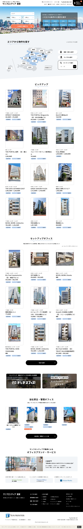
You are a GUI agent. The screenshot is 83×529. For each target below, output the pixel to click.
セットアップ (63, 4)
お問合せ (29, 524)
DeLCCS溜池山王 (62, 115)
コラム (67, 508)
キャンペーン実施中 (55, 508)
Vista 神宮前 (60, 152)
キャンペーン (69, 4)
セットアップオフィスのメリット (71, 246)
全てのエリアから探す (73, 42)
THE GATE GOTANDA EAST (15, 189)
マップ (53, 4)
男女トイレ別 (71, 21)
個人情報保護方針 (22, 524)
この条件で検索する (22, 26)
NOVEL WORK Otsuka (64, 275)
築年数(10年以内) (55, 501)
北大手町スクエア (69, 425)
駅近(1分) (53, 504)
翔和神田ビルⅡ (10, 312)
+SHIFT (48, 466)
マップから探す (33, 509)
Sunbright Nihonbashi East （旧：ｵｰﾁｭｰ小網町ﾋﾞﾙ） (13, 427)
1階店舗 (55, 21)
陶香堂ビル (60, 223)
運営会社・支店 (69, 499)
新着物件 (47, 21)
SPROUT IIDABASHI (13, 115)
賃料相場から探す (34, 502)
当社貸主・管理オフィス (71, 504)
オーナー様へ (57, 1)
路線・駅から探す (34, 506)
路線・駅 (49, 4)
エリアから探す (33, 499)
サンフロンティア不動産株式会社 (11, 524)
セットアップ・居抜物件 (56, 506)
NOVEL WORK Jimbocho (14, 223)
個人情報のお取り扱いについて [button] (68, 527)
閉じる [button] (79, 526)
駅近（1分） (55, 24)
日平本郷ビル (35, 275)
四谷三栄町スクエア (63, 189)
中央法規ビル (35, 223)
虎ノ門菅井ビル (51, 425)
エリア (45, 4)
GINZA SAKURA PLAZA (39, 189)
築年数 (47, 25)
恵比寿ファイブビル (32, 425)
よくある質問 (69, 501)
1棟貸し (63, 21)
